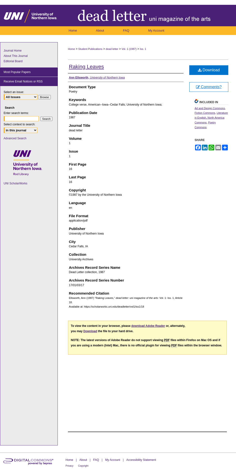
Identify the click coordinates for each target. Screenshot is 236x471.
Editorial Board (13, 61)
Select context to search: (19, 124)
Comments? (209, 87)
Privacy (69, 465)
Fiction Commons (205, 112)
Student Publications (90, 48)
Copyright (83, 465)
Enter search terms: (16, 113)
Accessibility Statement (141, 460)
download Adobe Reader (148, 326)
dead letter (112, 48)
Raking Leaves (86, 67)
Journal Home (13, 50)
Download (209, 70)
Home (71, 48)
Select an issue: (14, 92)
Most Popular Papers (17, 72)
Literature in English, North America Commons (211, 117)
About (83, 460)
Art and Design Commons (210, 108)
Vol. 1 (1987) (129, 48)
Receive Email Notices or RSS (23, 81)
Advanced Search (15, 138)
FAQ (96, 460)
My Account (112, 460)
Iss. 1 (143, 48)
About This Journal (16, 56)
